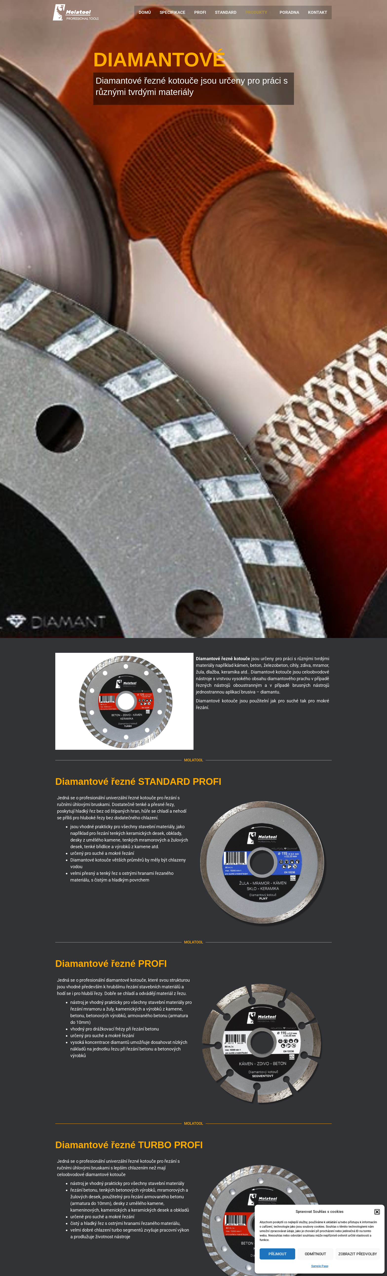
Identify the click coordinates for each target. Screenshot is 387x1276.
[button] (377, 1211)
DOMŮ (148, 12)
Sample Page (319, 1266)
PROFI (202, 12)
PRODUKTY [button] (258, 12)
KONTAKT (318, 12)
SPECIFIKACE (175, 12)
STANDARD (227, 12)
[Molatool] (75, 12)
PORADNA (290, 12)
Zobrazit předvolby (357, 1254)
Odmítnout (315, 1254)
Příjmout (278, 1254)
